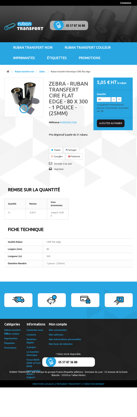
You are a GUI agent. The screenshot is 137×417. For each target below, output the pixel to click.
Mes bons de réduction (61, 344)
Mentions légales (43, 413)
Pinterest (74, 156)
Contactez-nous (35, 330)
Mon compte (58, 324)
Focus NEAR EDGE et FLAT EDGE (34, 363)
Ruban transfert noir (32, 47)
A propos (31, 347)
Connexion (125, 3)
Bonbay (99, 413)
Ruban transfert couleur (88, 47)
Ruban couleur (11, 339)
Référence (54, 122)
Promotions (89, 58)
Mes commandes (58, 330)
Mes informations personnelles (65, 339)
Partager (71, 150)
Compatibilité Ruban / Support (33, 374)
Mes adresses (56, 334)
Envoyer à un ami (63, 163)
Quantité (101, 94)
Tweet (55, 150)
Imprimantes (24, 58)
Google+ (57, 156)
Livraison (31, 334)
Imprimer (59, 169)
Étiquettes (57, 58)
